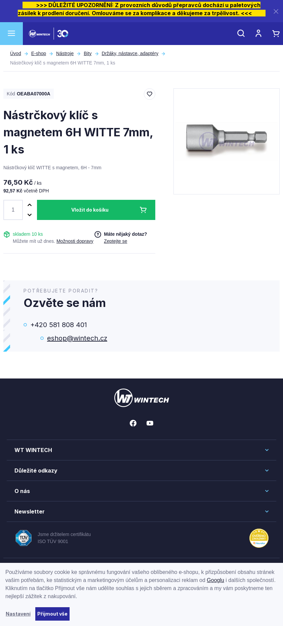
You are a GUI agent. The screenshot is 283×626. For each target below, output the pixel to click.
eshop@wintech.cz (77, 338)
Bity (87, 53)
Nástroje (65, 53)
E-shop (38, 53)
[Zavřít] (276, 11)
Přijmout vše (52, 614)
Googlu (215, 580)
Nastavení (18, 614)
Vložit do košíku (90, 210)
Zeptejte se (115, 241)
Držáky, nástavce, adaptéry (130, 53)
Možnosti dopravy (74, 241)
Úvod (15, 53)
